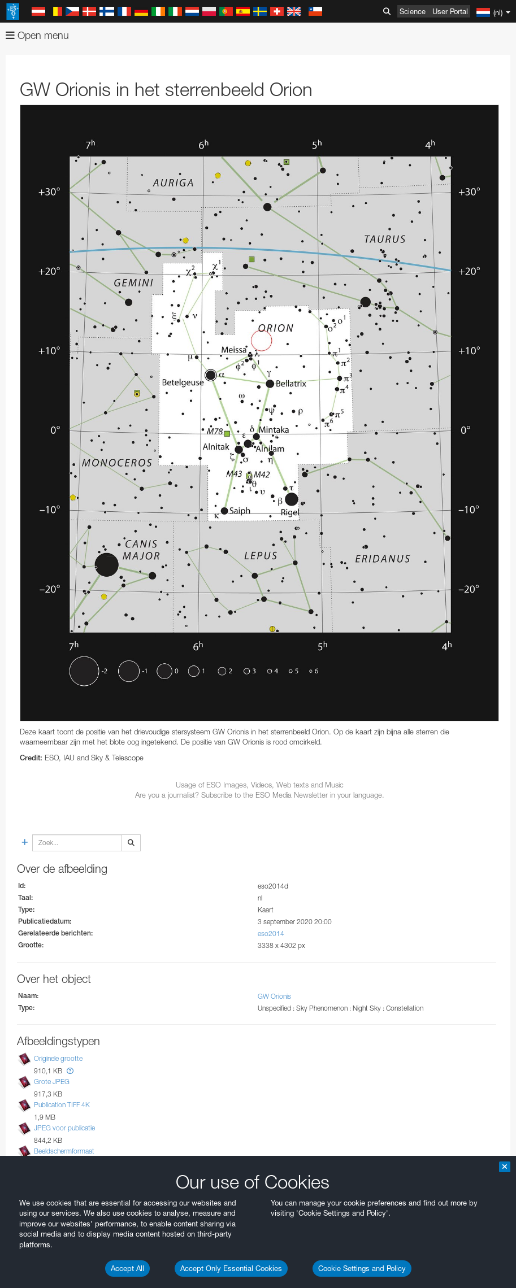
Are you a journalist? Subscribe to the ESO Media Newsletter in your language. (259, 794)
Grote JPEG (52, 1081)
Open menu (37, 35)
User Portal (450, 11)
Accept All (127, 1268)
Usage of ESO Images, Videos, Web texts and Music (260, 784)
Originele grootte (58, 1058)
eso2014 (271, 933)
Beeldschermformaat (64, 1151)
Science (413, 11)
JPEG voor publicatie (64, 1128)
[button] (70, 1071)
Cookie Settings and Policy (362, 1268)
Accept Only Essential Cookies (231, 1268)
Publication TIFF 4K (62, 1104)
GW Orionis (274, 996)
